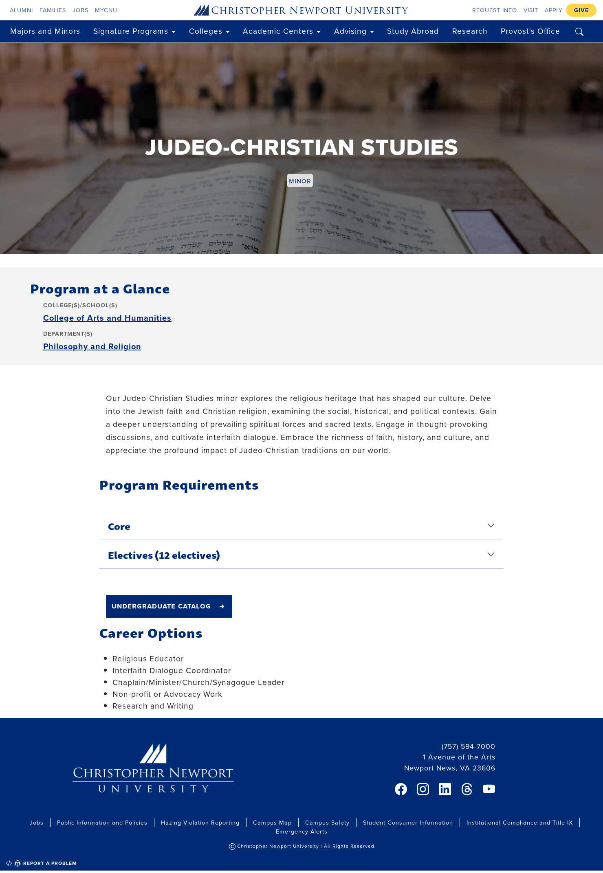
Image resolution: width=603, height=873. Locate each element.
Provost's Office (530, 30)
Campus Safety (327, 822)
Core (119, 525)
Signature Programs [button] (130, 30)
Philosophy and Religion (92, 346)
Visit (531, 10)
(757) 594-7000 (468, 746)
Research (470, 30)
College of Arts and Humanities (107, 318)
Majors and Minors (45, 30)
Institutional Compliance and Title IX (520, 822)
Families (53, 10)
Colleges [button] (205, 30)
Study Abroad (413, 30)
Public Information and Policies (102, 822)
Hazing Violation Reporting (200, 822)
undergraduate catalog (161, 605)
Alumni (21, 10)
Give (581, 10)
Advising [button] (350, 30)
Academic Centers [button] (278, 30)
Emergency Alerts (302, 831)
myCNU (106, 10)
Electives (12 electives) (164, 554)
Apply (554, 10)
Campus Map (272, 822)
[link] (401, 789)
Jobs (80, 10)
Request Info (494, 10)
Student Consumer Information (408, 822)
